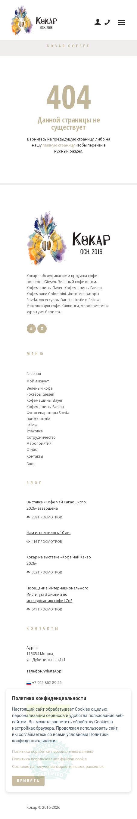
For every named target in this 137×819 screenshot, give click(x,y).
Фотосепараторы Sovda (47, 412)
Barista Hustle (38, 419)
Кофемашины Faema (45, 406)
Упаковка (34, 431)
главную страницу (58, 145)
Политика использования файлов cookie (49, 759)
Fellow (31, 425)
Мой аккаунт (37, 381)
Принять (28, 780)
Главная (33, 373)
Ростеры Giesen (40, 394)
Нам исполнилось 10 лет (48, 532)
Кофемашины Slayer (44, 400)
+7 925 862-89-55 (47, 682)
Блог (30, 463)
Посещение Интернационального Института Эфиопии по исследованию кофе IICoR (57, 594)
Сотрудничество (41, 437)
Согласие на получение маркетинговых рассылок (58, 766)
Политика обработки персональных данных (52, 751)
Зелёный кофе (39, 388)
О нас (31, 449)
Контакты (34, 456)
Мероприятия (38, 443)
